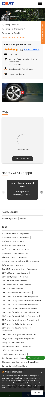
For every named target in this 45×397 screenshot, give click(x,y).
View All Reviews (31, 50)
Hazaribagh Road (9, 218)
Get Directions (22, 158)
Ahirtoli (23, 218)
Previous (3, 192)
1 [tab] (22, 17)
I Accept (37, 392)
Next (41, 192)
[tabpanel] (22, 14)
